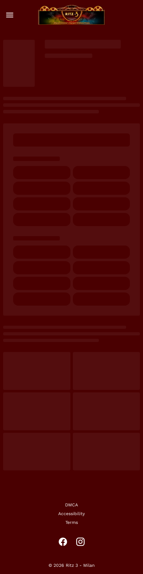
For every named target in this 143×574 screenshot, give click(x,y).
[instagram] (80, 542)
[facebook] (63, 542)
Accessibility (71, 513)
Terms (71, 522)
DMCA (71, 504)
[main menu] (9, 15)
